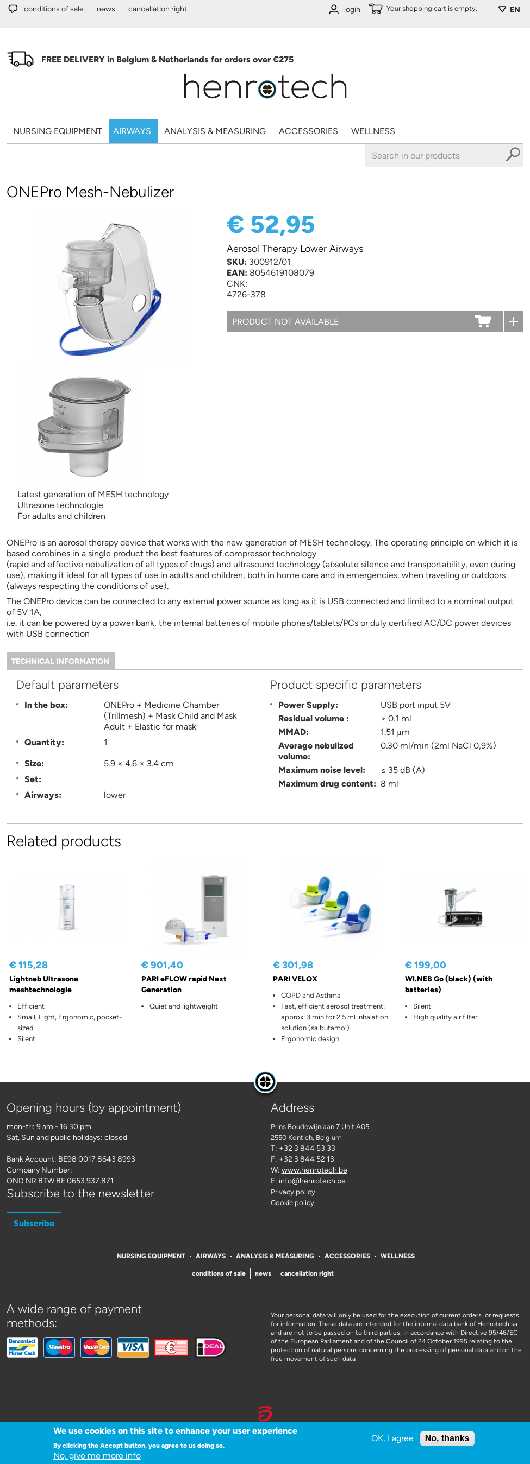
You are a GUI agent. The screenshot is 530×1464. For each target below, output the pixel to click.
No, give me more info (97, 1455)
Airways (132, 131)
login (352, 9)
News (106, 9)
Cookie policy (292, 1203)
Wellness (373, 131)
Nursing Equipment (57, 131)
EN (515, 9)
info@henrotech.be (312, 1181)
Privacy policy (293, 1192)
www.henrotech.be (314, 1170)
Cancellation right (157, 9)
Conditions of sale (54, 9)
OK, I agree (392, 1438)
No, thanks (447, 1438)
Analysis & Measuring (215, 131)
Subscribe (34, 1223)
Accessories (308, 131)
